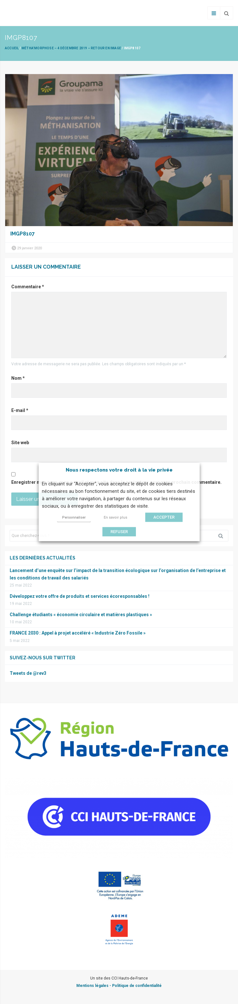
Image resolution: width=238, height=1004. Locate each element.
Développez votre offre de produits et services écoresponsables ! (79, 596)
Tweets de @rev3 (28, 673)
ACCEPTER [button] (164, 517)
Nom (18, 378)
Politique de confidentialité (137, 985)
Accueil (12, 48)
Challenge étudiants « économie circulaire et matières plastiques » (81, 614)
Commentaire (27, 286)
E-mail (19, 410)
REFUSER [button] (119, 531)
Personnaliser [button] (74, 517)
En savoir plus (115, 517)
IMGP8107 (22, 234)
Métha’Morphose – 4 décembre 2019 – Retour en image (71, 48)
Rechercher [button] (223, 536)
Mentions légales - (94, 985)
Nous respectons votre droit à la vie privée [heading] (119, 470)
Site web (20, 442)
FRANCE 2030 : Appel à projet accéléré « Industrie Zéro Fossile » (78, 633)
